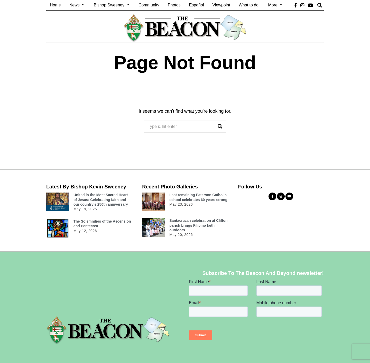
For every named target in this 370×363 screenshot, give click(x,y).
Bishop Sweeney (109, 5)
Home (55, 5)
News (74, 5)
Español (196, 5)
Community (148, 5)
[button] (220, 126)
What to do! (249, 5)
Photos (174, 5)
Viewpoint (221, 5)
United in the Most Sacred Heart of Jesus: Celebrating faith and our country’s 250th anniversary (100, 199)
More (272, 5)
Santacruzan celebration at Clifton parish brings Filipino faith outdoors (198, 225)
